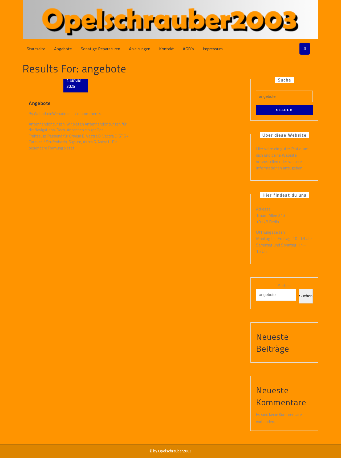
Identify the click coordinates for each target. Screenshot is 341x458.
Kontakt (166, 49)
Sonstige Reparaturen (100, 49)
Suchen (284, 286)
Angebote (63, 49)
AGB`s (188, 49)
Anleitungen (139, 49)
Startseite (36, 49)
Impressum (213, 49)
